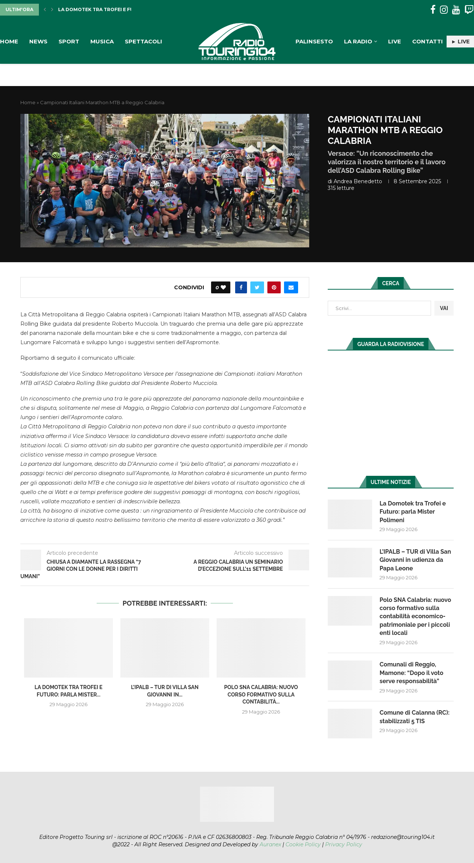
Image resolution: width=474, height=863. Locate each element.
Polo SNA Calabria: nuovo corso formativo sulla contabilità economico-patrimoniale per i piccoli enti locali (415, 616)
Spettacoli (143, 41)
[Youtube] (456, 10)
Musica (102, 41)
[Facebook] (433, 10)
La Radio (358, 41)
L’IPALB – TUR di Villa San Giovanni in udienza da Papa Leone (415, 560)
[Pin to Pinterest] (274, 287)
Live (394, 41)
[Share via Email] (291, 287)
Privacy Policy (343, 844)
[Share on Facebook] (241, 287)
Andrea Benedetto (358, 181)
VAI (444, 308)
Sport (69, 41)
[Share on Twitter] (257, 287)
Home (9, 41)
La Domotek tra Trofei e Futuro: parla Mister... (123, 9)
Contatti (427, 41)
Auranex (270, 844)
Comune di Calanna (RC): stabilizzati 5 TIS (415, 716)
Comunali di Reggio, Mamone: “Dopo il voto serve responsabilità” (411, 673)
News (38, 41)
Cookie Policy (303, 844)
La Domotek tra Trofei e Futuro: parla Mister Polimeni (413, 512)
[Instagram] (444, 10)
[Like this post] (223, 287)
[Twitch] (469, 10)
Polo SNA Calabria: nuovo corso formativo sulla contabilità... (261, 694)
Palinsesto (314, 41)
